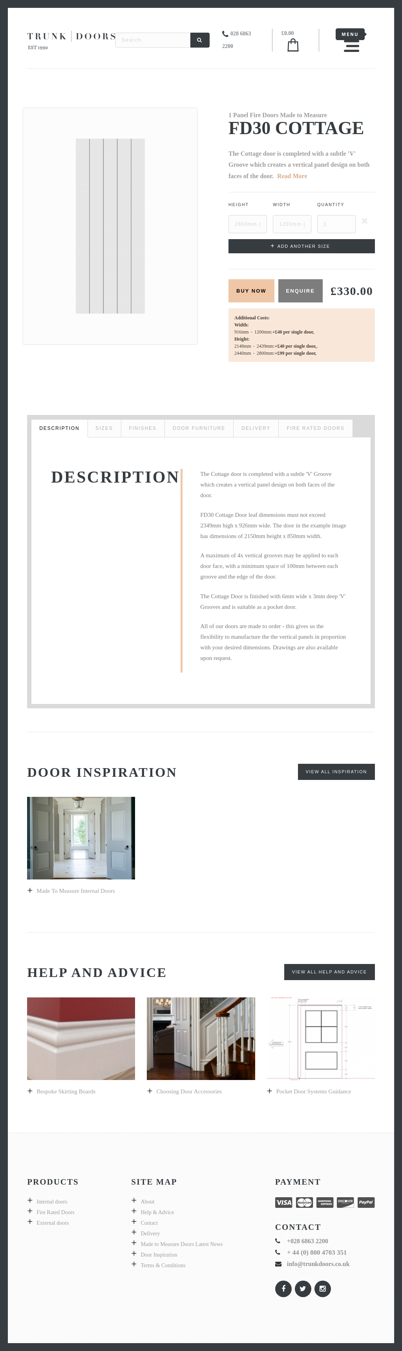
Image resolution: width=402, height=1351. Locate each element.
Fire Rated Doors (55, 1212)
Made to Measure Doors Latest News (182, 1244)
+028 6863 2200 (307, 1241)
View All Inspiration (336, 771)
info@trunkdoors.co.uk (318, 1264)
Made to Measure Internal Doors (76, 891)
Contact (149, 1223)
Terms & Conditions (163, 1265)
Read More (292, 176)
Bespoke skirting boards (66, 1091)
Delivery (150, 1234)
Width (282, 204)
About (147, 1202)
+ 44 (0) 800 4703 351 (317, 1252)
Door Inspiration (159, 1255)
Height (238, 204)
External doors (53, 1223)
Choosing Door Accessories (189, 1091)
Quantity (330, 204)
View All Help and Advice (329, 971)
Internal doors (52, 1202)
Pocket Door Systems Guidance (313, 1091)
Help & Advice (157, 1212)
